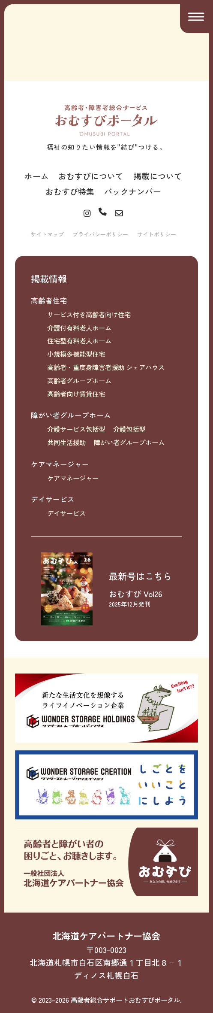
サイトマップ (47, 234)
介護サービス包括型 (76, 429)
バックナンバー (132, 191)
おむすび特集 (69, 191)
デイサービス (53, 499)
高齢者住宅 (49, 300)
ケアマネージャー (60, 464)
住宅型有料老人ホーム (79, 340)
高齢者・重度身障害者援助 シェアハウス (106, 367)
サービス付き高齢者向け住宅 (89, 314)
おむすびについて (90, 176)
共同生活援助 (66, 442)
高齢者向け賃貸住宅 (76, 393)
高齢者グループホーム (79, 380)
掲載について (157, 176)
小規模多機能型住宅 (76, 353)
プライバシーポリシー (100, 234)
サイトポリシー (156, 234)
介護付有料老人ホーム (79, 327)
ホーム (36, 176)
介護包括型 (129, 429)
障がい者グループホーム (71, 415)
